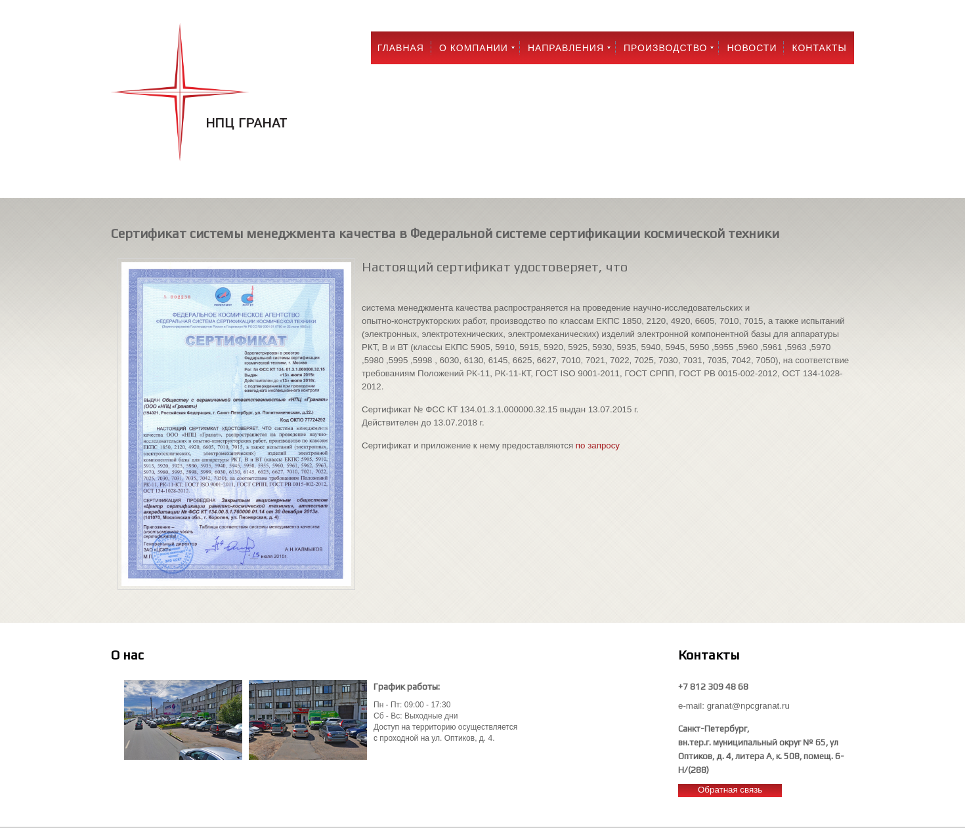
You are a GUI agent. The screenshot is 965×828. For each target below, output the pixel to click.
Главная (400, 48)
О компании (473, 48)
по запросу (598, 445)
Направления (566, 48)
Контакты (819, 48)
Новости (752, 48)
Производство (665, 48)
